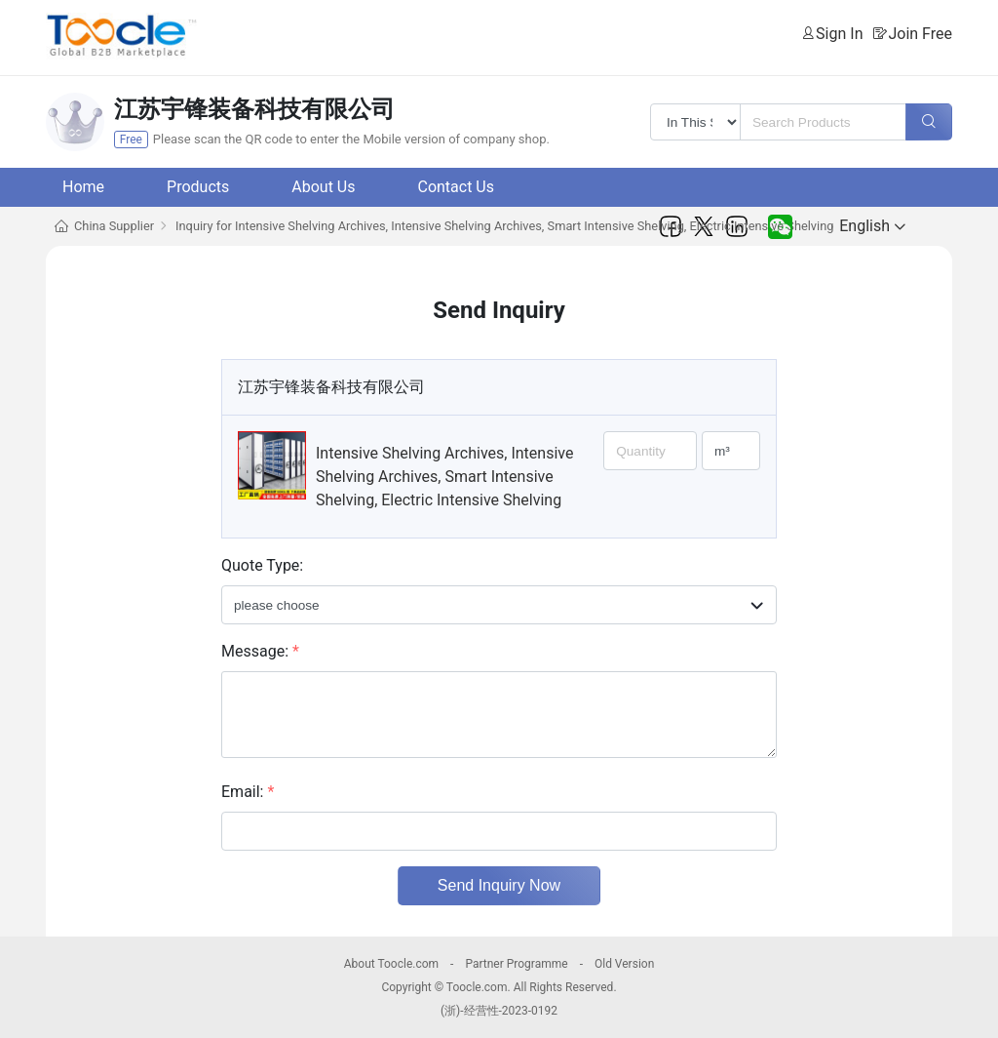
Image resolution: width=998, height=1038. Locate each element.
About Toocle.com (391, 964)
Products (198, 187)
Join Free (920, 33)
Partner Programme (516, 964)
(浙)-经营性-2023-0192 (499, 1011)
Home (83, 187)
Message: (260, 651)
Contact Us (455, 187)
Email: (247, 791)
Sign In (839, 33)
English (872, 226)
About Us (323, 187)
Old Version (624, 964)
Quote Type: (262, 565)
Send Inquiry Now (499, 885)
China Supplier (114, 226)
